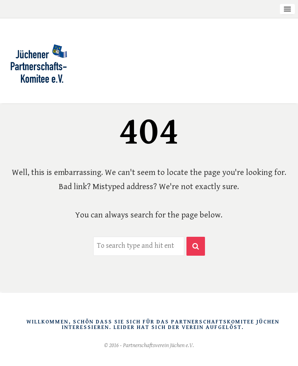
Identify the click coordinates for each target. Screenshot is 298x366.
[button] (195, 246)
